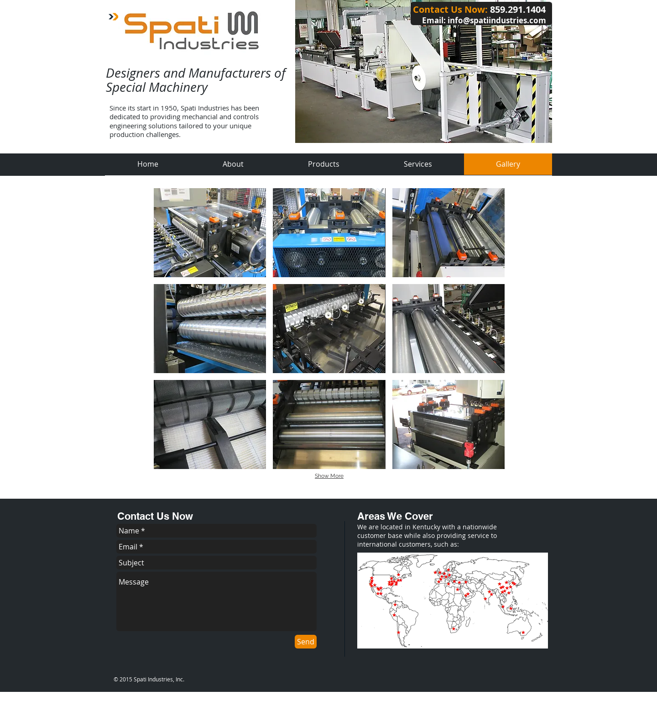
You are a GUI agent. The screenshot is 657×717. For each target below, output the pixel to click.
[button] (210, 232)
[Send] (306, 641)
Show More (329, 476)
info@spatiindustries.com (497, 20)
